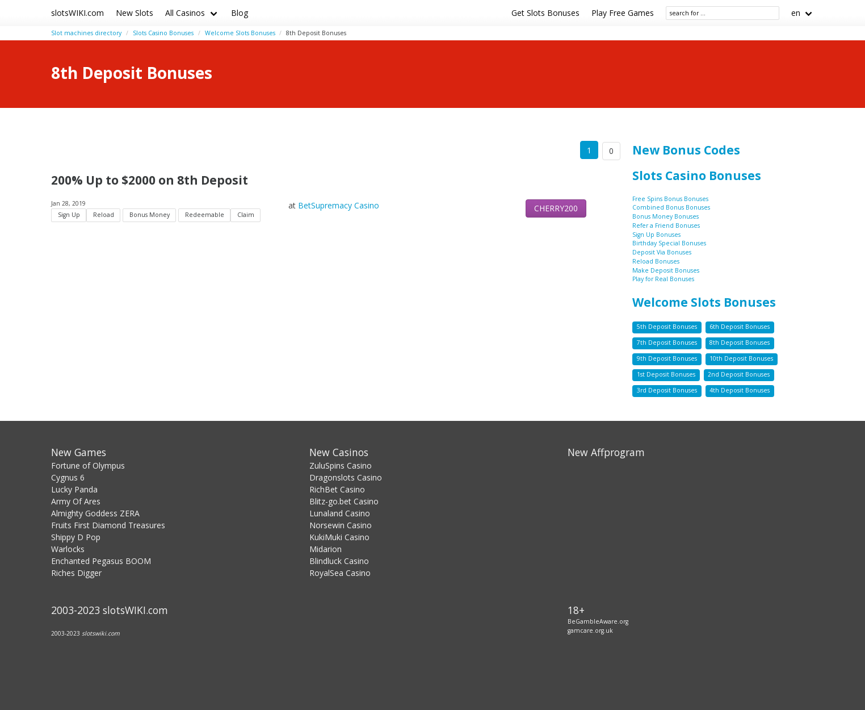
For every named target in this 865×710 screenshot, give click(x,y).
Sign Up (69, 215)
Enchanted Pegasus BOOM (101, 561)
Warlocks (68, 549)
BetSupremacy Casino (338, 205)
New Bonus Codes (686, 150)
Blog (239, 12)
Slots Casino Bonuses (163, 33)
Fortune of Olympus (88, 465)
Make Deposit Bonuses (665, 270)
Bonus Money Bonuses (665, 216)
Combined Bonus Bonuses (671, 207)
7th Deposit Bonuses (667, 342)
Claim (245, 215)
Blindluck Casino (339, 561)
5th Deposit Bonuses (667, 327)
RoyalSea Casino (340, 572)
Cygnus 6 (68, 477)
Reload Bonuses (655, 261)
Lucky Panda (74, 489)
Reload (103, 215)
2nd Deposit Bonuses (739, 374)
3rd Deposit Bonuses (667, 390)
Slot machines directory (86, 33)
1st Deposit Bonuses (666, 374)
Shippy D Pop (75, 537)
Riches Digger (76, 572)
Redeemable (204, 215)
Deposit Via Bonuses (661, 252)
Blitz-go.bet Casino (344, 501)
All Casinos (185, 12)
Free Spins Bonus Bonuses (670, 199)
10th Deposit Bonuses (741, 358)
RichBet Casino (337, 489)
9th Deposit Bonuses (667, 358)
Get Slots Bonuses (545, 12)
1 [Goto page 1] (589, 150)
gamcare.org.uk (590, 630)
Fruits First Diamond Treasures (108, 525)
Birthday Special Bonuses (669, 243)
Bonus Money (149, 215)
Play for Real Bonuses (663, 279)
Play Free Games (622, 12)
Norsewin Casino (340, 525)
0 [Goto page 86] (611, 150)
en (795, 12)
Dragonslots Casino (345, 477)
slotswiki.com (101, 633)
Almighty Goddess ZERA (95, 513)
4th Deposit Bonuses (739, 390)
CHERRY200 (556, 208)
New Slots (134, 12)
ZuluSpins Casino (340, 465)
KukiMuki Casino (339, 537)
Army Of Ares (75, 501)
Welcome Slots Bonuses (240, 33)
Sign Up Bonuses (656, 235)
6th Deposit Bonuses (739, 327)
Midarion (325, 549)
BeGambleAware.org (598, 621)
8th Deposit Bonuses (739, 342)
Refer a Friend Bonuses (666, 225)
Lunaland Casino (339, 513)
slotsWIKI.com (77, 12)
